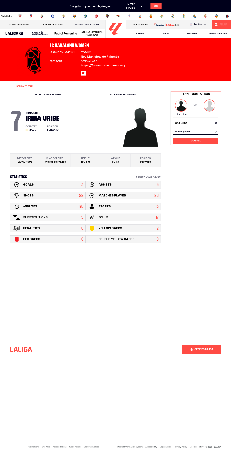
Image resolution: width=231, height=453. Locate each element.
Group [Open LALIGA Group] (140, 24)
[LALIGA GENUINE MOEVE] (92, 33)
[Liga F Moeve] (66, 33)
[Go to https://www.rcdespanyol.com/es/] (140, 16)
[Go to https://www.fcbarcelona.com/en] (74, 16)
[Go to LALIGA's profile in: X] (83, 73)
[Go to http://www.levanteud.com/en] (107, 16)
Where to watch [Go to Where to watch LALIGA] (87, 24)
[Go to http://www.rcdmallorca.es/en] (151, 16)
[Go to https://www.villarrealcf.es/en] (227, 16)
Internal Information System (130, 447)
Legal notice (165, 447)
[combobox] (195, 123)
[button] (14, 33)
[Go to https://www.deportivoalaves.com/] (52, 16)
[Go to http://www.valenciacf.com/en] (216, 16)
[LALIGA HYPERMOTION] (40, 33)
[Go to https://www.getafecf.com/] (85, 16)
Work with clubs (91, 447)
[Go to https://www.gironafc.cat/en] (96, 16)
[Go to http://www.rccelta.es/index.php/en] (129, 16)
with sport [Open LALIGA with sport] (53, 24)
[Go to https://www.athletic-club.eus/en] (20, 16)
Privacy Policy (180, 447)
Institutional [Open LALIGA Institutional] (18, 24)
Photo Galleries (218, 33)
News (166, 33)
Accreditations (60, 447)
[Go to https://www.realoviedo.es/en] (183, 16)
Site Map (46, 447)
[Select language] (198, 25)
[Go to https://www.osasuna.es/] (41, 16)
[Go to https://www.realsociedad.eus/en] (194, 16)
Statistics (192, 33)
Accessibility (151, 447)
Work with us (75, 447)
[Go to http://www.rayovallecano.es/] (118, 16)
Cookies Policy (197, 447)
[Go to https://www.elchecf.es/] (63, 16)
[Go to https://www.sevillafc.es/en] (205, 16)
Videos (140, 33)
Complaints (33, 447)
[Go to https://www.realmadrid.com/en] (172, 16)
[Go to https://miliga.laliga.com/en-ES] (221, 24)
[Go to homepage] (116, 36)
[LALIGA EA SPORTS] (14, 33)
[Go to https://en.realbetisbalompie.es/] (161, 16)
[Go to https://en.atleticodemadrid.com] (30, 16)
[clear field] (216, 123)
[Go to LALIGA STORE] (166, 24)
